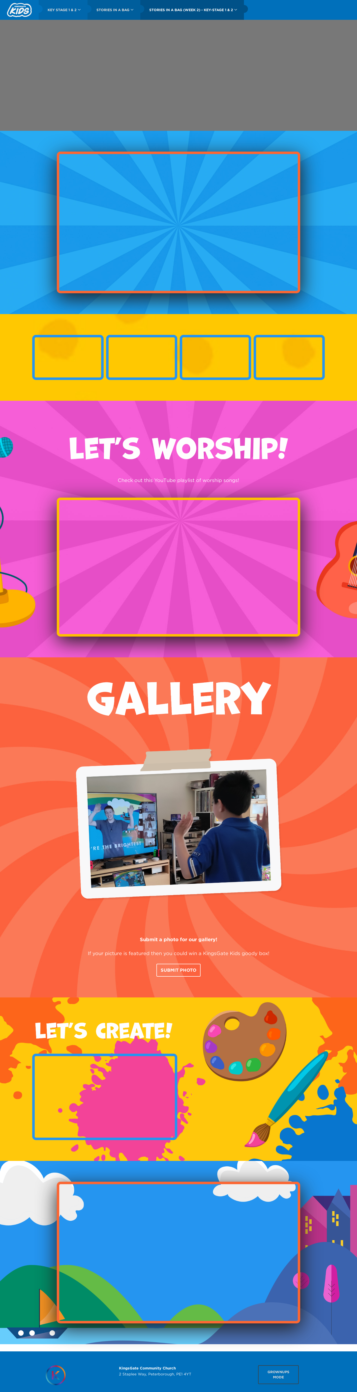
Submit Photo (178, 970)
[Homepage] (55, 1375)
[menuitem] (19, 10)
